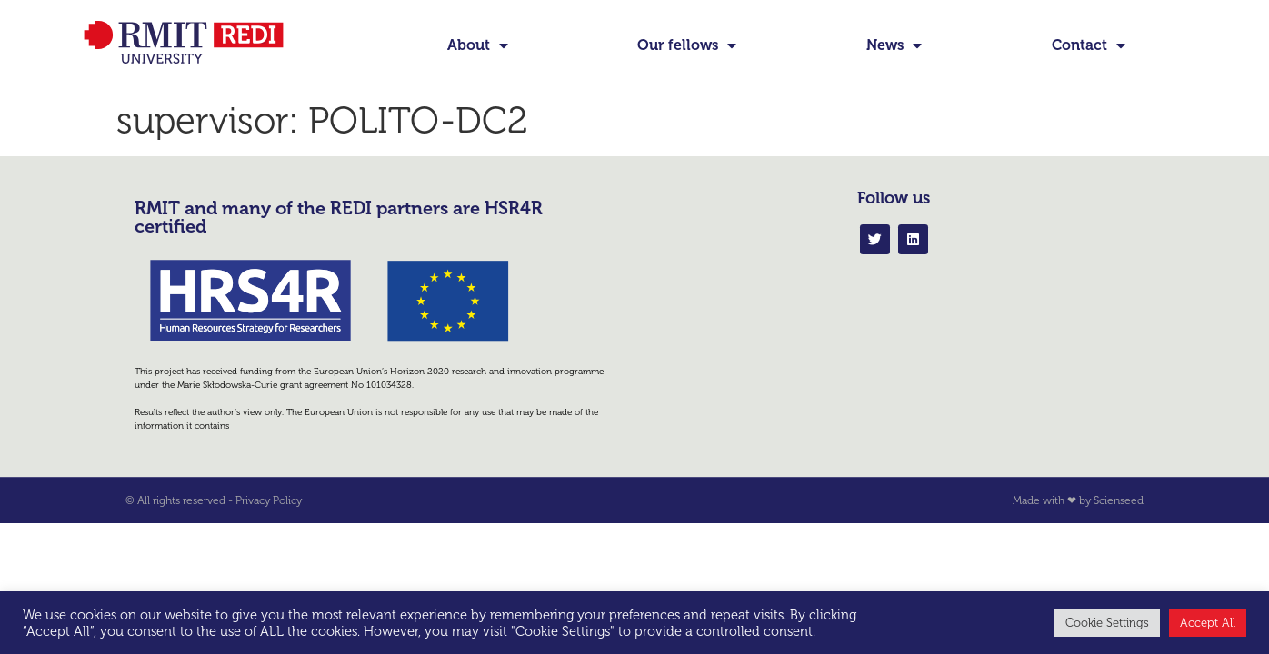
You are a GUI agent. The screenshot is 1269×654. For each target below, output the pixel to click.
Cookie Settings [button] (1107, 622)
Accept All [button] (1207, 622)
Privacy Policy (268, 500)
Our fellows (686, 45)
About (477, 45)
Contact (1088, 45)
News (894, 45)
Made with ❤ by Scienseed (1078, 500)
